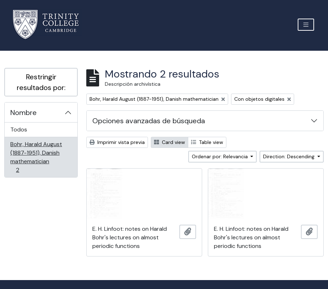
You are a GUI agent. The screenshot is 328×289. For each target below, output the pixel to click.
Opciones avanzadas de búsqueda (148, 120)
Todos (18, 129)
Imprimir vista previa (117, 142)
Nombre (23, 112)
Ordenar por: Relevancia (220, 156)
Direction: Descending (289, 156)
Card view (169, 142)
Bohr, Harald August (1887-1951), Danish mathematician (36, 157)
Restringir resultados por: (41, 82)
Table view (207, 142)
